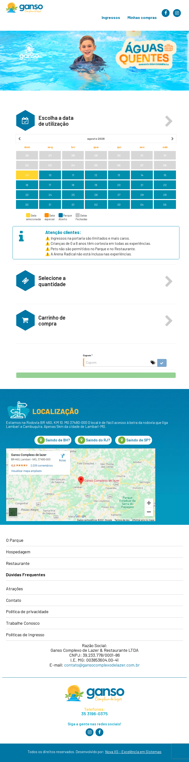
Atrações (14, 588)
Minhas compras (142, 17)
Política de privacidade (27, 611)
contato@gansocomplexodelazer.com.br (102, 665)
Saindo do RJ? (94, 440)
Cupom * (88, 355)
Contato (13, 600)
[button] (169, 121)
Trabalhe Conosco (23, 623)
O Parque (14, 540)
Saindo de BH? (53, 440)
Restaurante (18, 563)
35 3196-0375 (94, 713)
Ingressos (111, 17)
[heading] (96, 138)
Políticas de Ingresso (25, 634)
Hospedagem (18, 551)
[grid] (96, 171)
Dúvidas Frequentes (25, 574)
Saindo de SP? (134, 440)
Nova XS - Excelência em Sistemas (133, 751)
